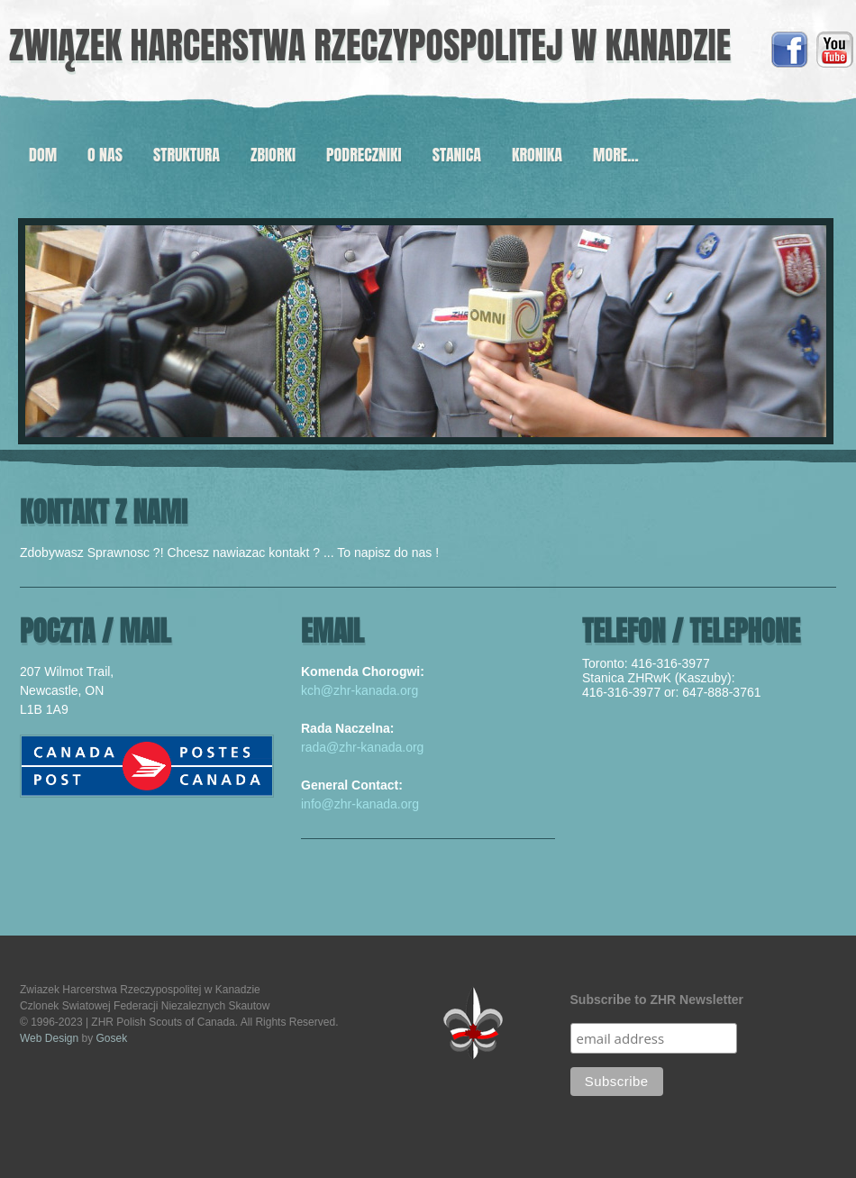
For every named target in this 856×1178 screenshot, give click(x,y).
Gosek (112, 1038)
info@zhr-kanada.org (360, 804)
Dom (43, 154)
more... (616, 154)
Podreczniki (364, 154)
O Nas (105, 154)
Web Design (49, 1038)
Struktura (186, 154)
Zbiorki (273, 154)
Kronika (537, 154)
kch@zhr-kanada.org (359, 690)
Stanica (457, 154)
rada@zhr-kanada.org (362, 747)
